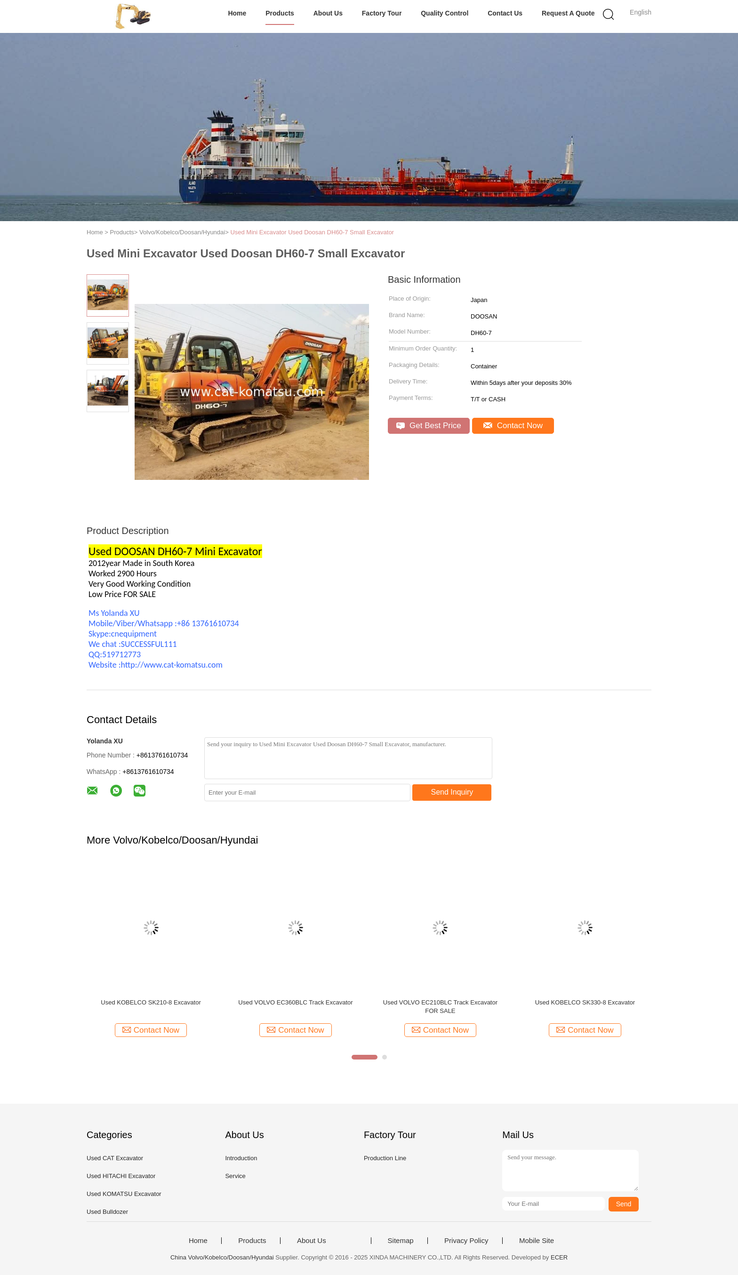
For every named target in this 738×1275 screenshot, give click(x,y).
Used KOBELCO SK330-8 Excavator (585, 1002)
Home (237, 13)
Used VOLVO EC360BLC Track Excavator (295, 1002)
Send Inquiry (452, 792)
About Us (328, 13)
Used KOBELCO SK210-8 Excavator (151, 1002)
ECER (559, 1257)
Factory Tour (382, 13)
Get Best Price (428, 425)
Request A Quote (568, 13)
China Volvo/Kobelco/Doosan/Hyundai (222, 1257)
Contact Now (513, 425)
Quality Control (444, 13)
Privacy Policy (466, 1240)
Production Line (385, 1158)
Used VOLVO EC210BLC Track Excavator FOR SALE (440, 1006)
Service (235, 1175)
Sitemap (401, 1240)
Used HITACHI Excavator (121, 1175)
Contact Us (505, 13)
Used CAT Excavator (115, 1158)
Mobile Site (536, 1240)
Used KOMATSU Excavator (124, 1193)
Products (279, 13)
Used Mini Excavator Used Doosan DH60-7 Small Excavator (312, 232)
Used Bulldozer (107, 1211)
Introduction (241, 1158)
